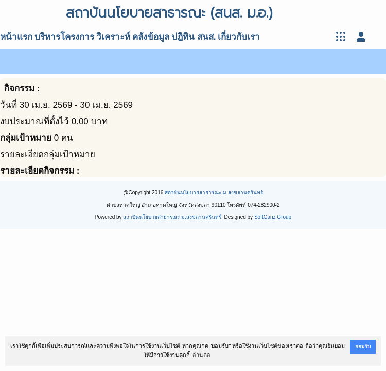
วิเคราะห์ (113, 37)
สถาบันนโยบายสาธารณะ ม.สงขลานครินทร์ (214, 192)
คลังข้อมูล (150, 37)
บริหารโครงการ (64, 37)
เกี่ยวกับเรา (239, 37)
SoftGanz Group (272, 217)
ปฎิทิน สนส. (193, 37)
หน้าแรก (16, 37)
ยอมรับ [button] (363, 346)
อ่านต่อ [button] (201, 355)
